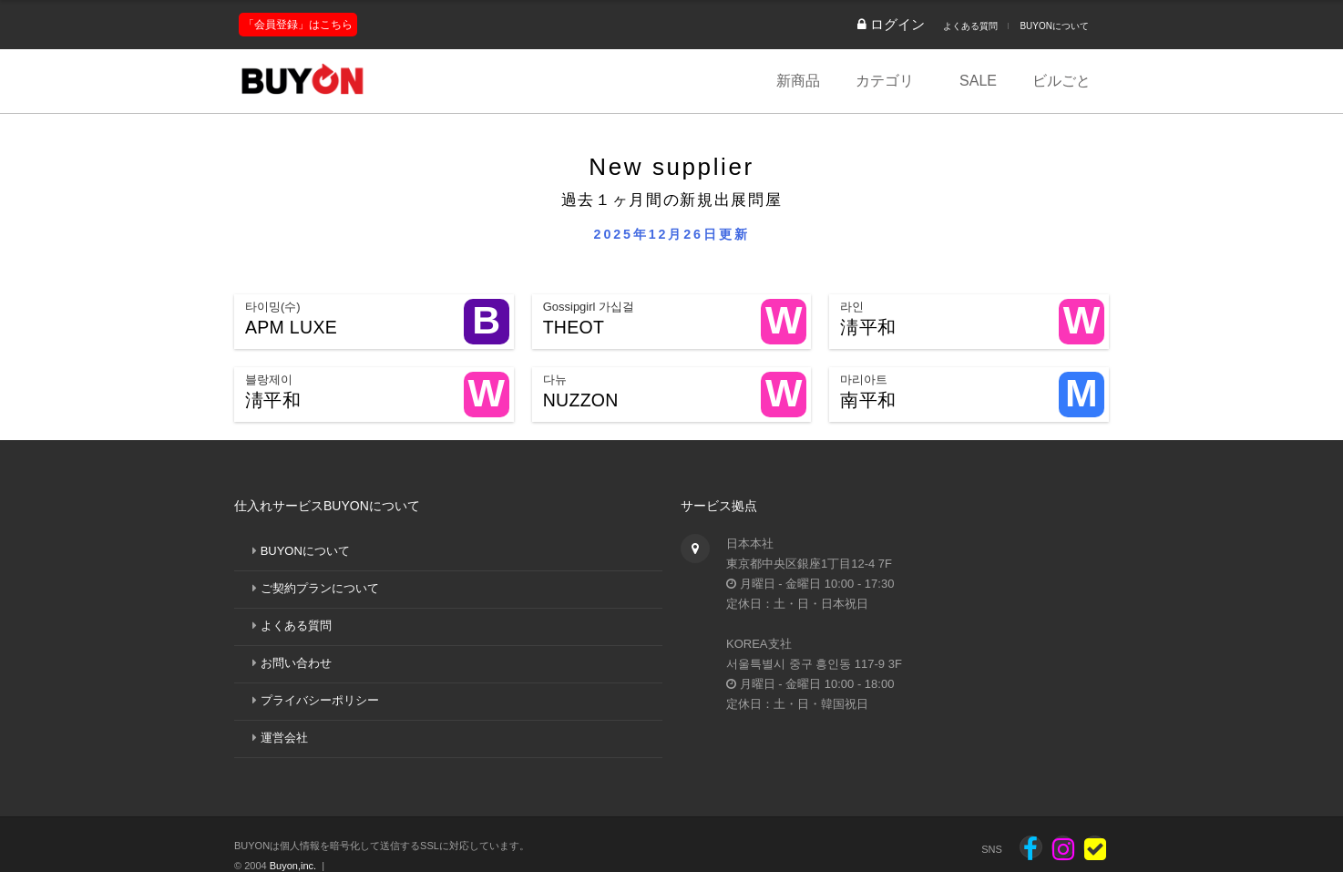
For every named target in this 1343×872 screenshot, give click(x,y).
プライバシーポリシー (320, 700)
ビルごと (1061, 80)
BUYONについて (1054, 26)
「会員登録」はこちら (298, 24)
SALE (978, 80)
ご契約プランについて (320, 588)
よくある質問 (970, 26)
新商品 (798, 80)
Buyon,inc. (293, 865)
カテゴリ (885, 80)
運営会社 (284, 737)
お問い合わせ (296, 663)
